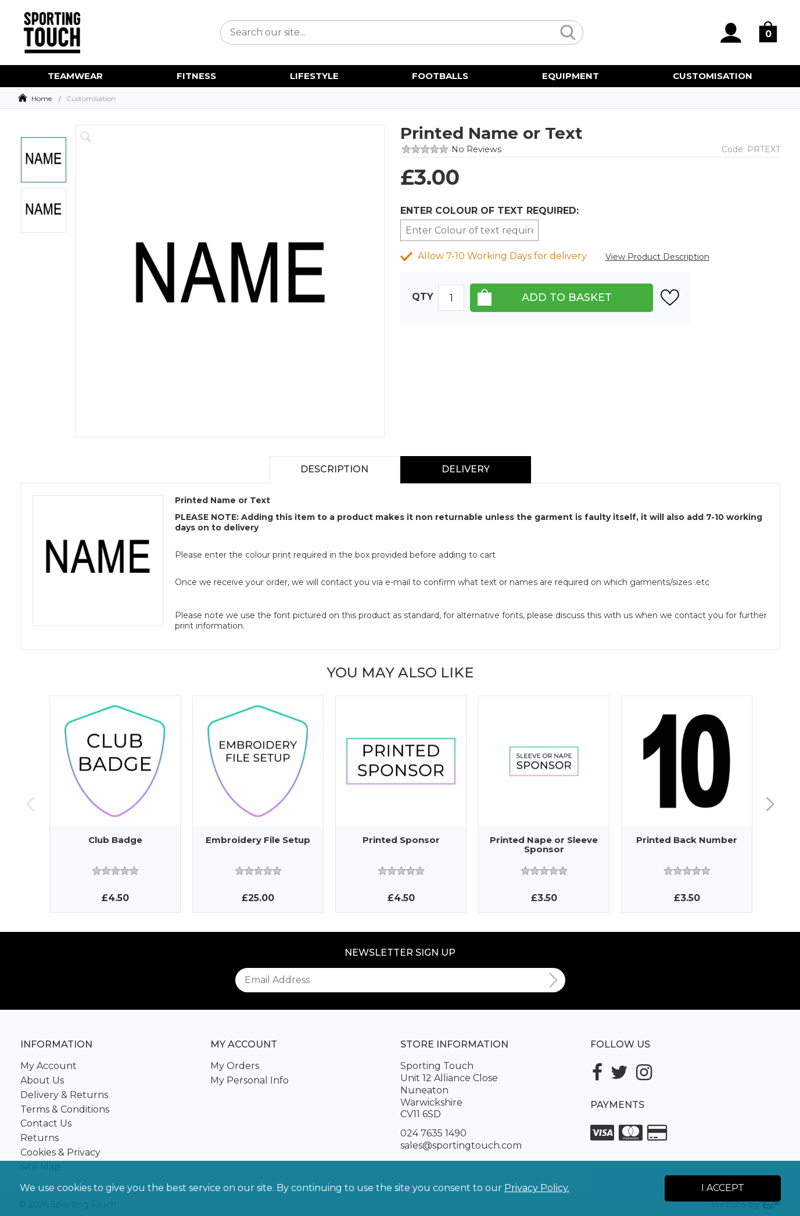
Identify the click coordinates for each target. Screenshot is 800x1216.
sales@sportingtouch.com (461, 1145)
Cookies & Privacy (60, 1152)
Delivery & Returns (64, 1094)
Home (41, 98)
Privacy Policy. (536, 1187)
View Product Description (657, 257)
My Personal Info (249, 1080)
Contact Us (45, 1123)
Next (770, 804)
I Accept (722, 1187)
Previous (30, 804)
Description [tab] (334, 469)
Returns (39, 1137)
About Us (42, 1080)
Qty (422, 297)
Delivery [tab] (466, 469)
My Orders (234, 1065)
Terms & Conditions (64, 1109)
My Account (48, 1065)
